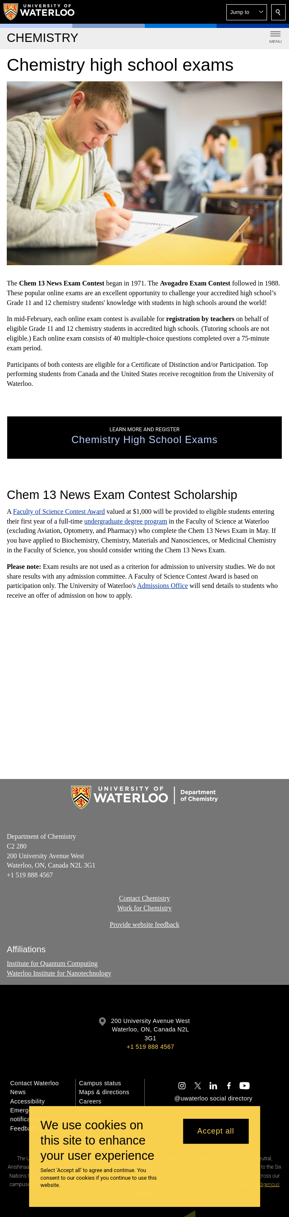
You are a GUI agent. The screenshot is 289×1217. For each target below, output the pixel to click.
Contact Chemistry (144, 898)
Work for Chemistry (144, 908)
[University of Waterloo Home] (39, 11)
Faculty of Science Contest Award (59, 511)
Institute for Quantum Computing (52, 963)
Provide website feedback (144, 924)
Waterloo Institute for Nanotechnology (59, 972)
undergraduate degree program (125, 521)
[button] (247, 12)
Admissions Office (162, 585)
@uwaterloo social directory (213, 1098)
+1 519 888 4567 (150, 1046)
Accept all (215, 1131)
